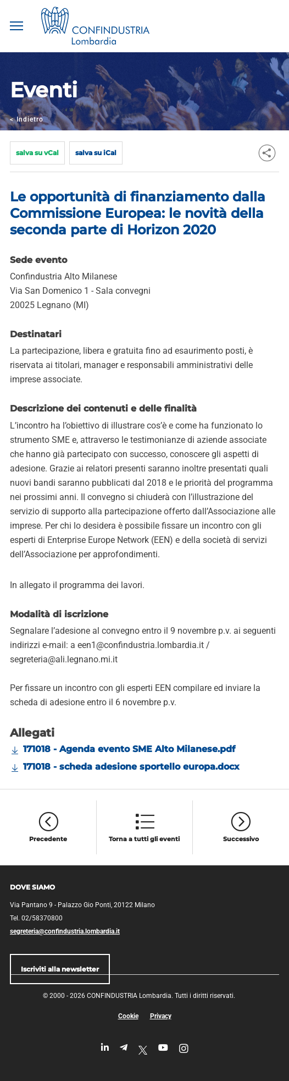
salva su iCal (95, 153)
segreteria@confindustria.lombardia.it (65, 931)
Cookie (128, 1016)
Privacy (160, 1016)
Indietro (26, 119)
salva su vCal (37, 153)
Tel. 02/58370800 (36, 918)
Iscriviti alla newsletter (60, 969)
